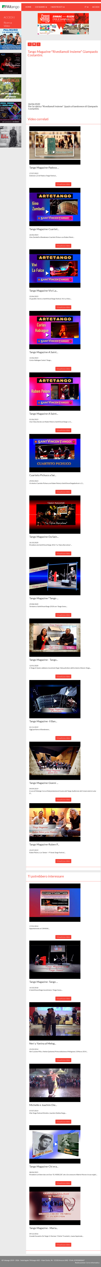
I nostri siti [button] (58, 7)
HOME (29, 7)
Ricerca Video (8, 24)
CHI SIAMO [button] (41, 7)
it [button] (87, 7)
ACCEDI (95, 7)
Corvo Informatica (92, 1263)
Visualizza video (63, 184)
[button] (54, 145)
